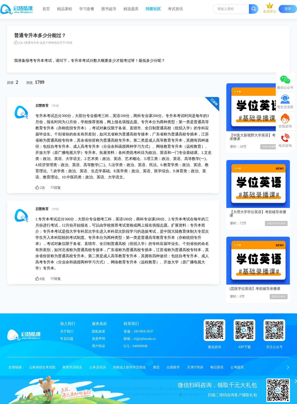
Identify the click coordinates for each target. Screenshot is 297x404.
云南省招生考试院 (42, 367)
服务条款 (99, 324)
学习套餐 (86, 9)
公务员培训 (97, 367)
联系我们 (131, 324)
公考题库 (237, 367)
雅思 (156, 367)
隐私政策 (98, 331)
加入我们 (67, 324)
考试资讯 (175, 9)
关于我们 (66, 331)
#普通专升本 (31, 42)
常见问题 (66, 339)
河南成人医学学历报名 (129, 367)
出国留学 (173, 367)
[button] (288, 367)
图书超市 (108, 9)
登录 (288, 9)
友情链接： (16, 367)
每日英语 (216, 367)
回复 (55, 187)
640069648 (140, 346)
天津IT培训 (195, 367)
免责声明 (98, 339)
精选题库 (131, 9)
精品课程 (64, 9)
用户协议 (98, 346)
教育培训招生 (72, 367)
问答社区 (153, 9)
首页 (46, 9)
